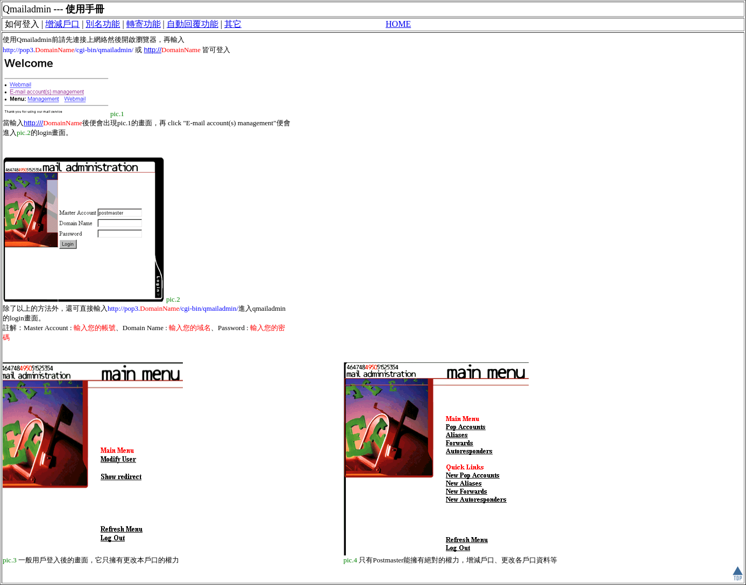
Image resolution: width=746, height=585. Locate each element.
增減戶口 (62, 23)
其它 (232, 23)
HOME (398, 23)
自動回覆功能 (192, 23)
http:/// (33, 123)
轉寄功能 (143, 23)
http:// (153, 50)
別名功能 (103, 23)
